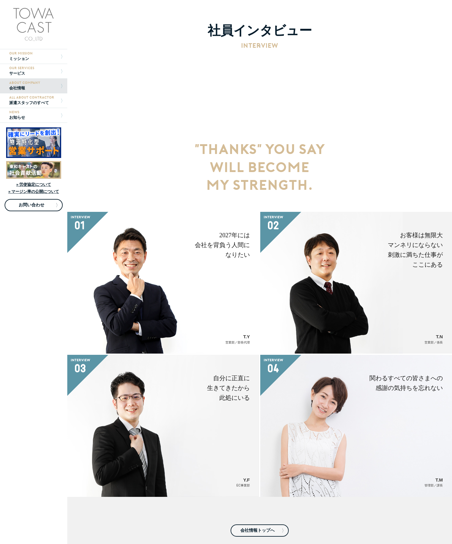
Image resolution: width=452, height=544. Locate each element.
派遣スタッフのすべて (35, 100)
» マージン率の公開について (33, 191)
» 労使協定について (33, 184)
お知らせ (35, 115)
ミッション (35, 56)
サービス (35, 71)
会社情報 (35, 85)
